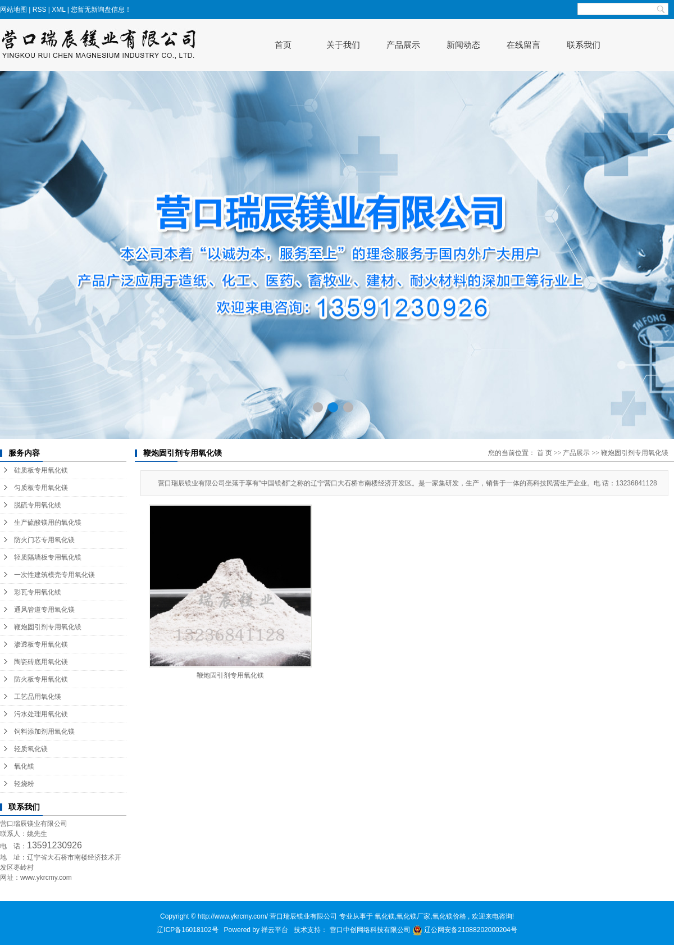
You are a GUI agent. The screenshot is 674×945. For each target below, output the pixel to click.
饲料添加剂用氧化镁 (44, 731)
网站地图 (14, 9)
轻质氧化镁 (31, 749)
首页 (283, 44)
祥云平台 (274, 930)
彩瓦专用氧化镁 (37, 592)
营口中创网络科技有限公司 (371, 930)
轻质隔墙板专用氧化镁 (47, 557)
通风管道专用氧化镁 (44, 610)
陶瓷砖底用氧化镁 (41, 662)
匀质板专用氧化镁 (41, 488)
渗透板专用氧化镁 (41, 644)
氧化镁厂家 (413, 916)
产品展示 (403, 44)
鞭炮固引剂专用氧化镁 (47, 627)
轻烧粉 (24, 784)
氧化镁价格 (449, 916)
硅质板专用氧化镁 (41, 470)
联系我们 (583, 44)
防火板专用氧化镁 (41, 679)
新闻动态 (463, 44)
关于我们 (343, 44)
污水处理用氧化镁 (41, 714)
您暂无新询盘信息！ (101, 9)
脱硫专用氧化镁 (37, 505)
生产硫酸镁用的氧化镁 (47, 522)
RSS (40, 9)
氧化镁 (24, 766)
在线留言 (523, 44)
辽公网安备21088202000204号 (464, 930)
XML (58, 9)
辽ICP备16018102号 (187, 930)
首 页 (544, 453)
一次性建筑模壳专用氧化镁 (54, 575)
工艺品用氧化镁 (37, 697)
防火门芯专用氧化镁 (44, 540)
